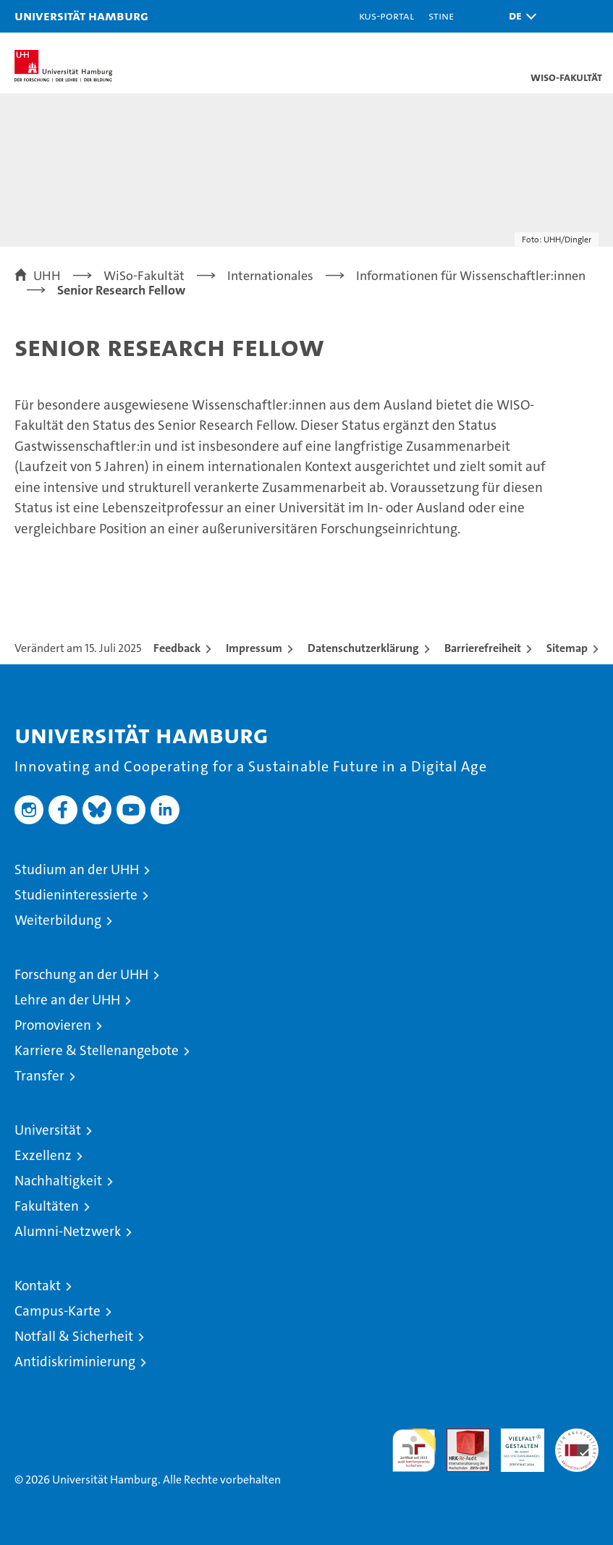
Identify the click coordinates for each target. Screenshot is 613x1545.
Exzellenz (43, 1155)
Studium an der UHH (76, 869)
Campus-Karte (57, 1311)
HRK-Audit (514, 1443)
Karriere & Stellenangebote (96, 1050)
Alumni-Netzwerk (67, 1231)
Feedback (176, 648)
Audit (460, 1436)
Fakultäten (46, 1206)
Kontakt (37, 1286)
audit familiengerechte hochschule (414, 1450)
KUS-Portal (386, 15)
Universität (47, 1130)
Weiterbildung (57, 920)
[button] (519, 16)
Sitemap (567, 648)
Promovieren (52, 1025)
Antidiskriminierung (74, 1362)
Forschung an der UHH (81, 974)
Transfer (39, 1076)
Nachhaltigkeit (58, 1181)
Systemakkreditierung (577, 1436)
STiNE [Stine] (441, 15)
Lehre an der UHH (67, 1000)
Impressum (254, 648)
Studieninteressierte (76, 895)
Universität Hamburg (81, 16)
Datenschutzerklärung (363, 648)
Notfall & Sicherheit (73, 1336)
